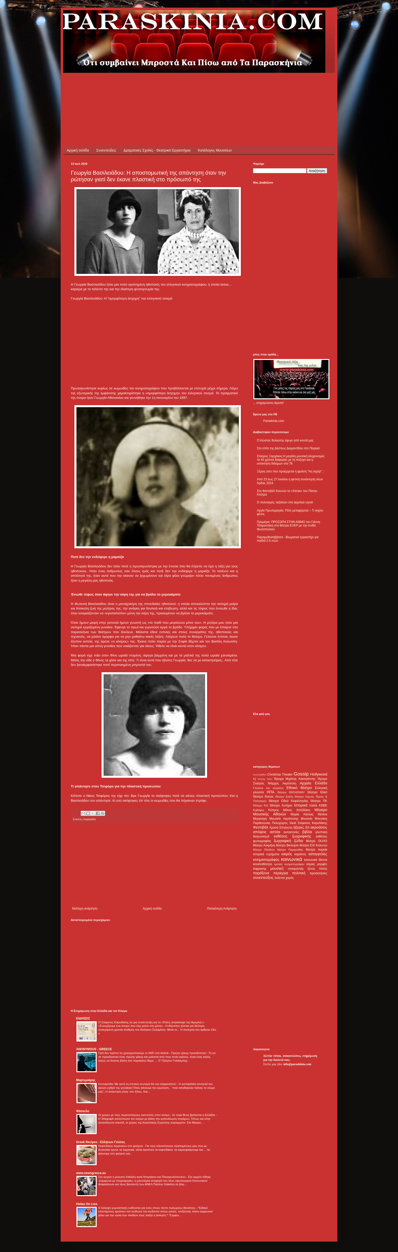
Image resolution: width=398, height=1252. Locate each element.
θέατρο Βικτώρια (287, 845)
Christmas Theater (279, 774)
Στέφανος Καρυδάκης (312, 823)
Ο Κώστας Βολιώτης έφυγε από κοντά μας (285, 440)
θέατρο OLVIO (316, 841)
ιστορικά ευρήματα (266, 854)
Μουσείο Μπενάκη (314, 818)
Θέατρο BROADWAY (291, 792)
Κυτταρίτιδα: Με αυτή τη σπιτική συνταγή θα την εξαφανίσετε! (137, 1083)
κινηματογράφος (266, 860)
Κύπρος (273, 810)
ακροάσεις (319, 827)
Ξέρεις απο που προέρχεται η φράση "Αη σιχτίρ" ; (290, 471)
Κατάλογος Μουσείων (215, 150)
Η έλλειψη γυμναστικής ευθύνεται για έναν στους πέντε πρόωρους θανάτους (147, 1207)
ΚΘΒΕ (323, 805)
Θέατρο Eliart (317, 792)
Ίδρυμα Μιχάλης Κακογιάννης (295, 779)
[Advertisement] (163, 84)
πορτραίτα (89, 819)
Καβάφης (258, 810)
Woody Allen (265, 779)
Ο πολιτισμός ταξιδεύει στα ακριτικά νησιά (285, 502)
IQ (254, 778)
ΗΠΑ (270, 792)
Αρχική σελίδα (78, 150)
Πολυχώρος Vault (284, 823)
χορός (290, 878)
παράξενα (261, 873)
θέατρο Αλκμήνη (264, 845)
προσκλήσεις (318, 873)
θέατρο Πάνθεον (264, 849)
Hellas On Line (86, 1204)
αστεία (275, 832)
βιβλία (307, 832)
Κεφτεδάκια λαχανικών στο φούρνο (121, 1145)
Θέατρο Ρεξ (260, 805)
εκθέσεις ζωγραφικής (292, 836)
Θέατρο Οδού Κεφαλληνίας (288, 801)
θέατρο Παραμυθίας (290, 849)
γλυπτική (321, 832)
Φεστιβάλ (260, 827)
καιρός (286, 854)
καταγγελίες (317, 854)
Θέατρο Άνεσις (263, 796)
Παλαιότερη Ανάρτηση (222, 908)
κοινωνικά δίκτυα (315, 860)
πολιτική (298, 873)
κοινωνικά (291, 859)
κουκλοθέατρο (262, 864)
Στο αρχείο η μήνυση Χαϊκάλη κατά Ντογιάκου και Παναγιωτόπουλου (142, 1176)
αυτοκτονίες (291, 832)
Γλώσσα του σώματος (268, 787)
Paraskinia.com (273, 421)
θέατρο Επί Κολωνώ (313, 845)
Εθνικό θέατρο (299, 788)
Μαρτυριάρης (85, 1080)
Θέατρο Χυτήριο (281, 805)
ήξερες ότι (301, 827)
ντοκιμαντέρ (296, 868)
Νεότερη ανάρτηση (84, 908)
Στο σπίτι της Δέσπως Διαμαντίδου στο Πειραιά (288, 448)
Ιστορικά (300, 805)
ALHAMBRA (260, 774)
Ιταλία (313, 805)
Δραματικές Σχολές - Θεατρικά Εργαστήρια (157, 150)
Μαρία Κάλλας (302, 814)
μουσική (277, 868)
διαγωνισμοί (261, 836)
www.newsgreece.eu (91, 1173)
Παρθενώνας (262, 823)
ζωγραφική (282, 841)
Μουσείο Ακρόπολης (283, 818)
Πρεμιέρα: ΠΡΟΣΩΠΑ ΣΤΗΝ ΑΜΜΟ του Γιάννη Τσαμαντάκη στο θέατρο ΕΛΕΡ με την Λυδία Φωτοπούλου (288, 525)
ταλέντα (280, 878)
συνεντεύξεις (263, 878)
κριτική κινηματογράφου (289, 864)
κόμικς (310, 864)
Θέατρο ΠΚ (318, 801)
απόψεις (260, 832)
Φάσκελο (82, 1111)
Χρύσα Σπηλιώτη (280, 827)
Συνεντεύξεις (106, 150)
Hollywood (318, 774)
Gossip (301, 774)
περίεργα (280, 873)
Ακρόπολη (289, 783)
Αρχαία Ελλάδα (313, 783)
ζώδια (298, 841)
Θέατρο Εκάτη (284, 796)
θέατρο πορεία (316, 849)
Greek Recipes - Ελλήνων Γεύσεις (100, 1142)
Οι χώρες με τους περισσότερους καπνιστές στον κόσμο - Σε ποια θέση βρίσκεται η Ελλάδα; (157, 1114)
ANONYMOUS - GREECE (94, 1049)
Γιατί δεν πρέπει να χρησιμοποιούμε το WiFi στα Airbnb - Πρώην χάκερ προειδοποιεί (152, 1053)
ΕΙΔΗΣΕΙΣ (83, 1018)
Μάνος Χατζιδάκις (296, 810)
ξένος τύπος (317, 868)
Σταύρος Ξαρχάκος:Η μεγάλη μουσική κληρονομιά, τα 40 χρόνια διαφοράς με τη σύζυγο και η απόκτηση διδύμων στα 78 (291, 459)
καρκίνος (300, 854)
